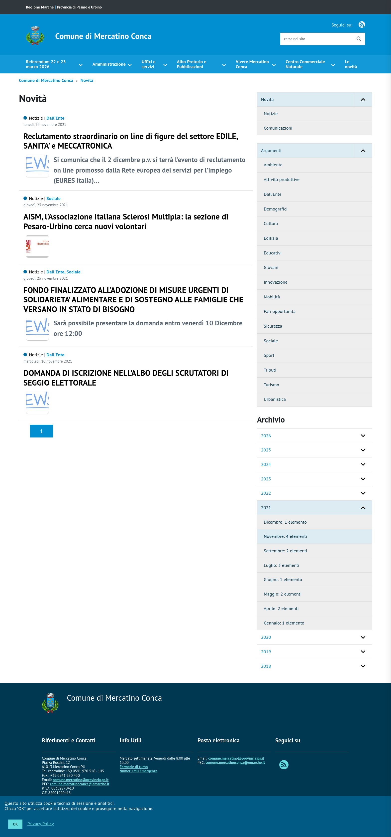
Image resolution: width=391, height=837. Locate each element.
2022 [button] (266, 493)
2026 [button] (266, 435)
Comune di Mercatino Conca (103, 36)
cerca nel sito (294, 39)
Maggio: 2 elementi (283, 594)
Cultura (271, 223)
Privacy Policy (40, 823)
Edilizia (271, 238)
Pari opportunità (280, 311)
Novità (87, 80)
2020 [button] (266, 637)
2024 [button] (266, 464)
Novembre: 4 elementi (285, 536)
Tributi (270, 370)
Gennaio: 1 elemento (284, 623)
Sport (269, 355)
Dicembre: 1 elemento (285, 522)
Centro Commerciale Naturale (305, 64)
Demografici (276, 209)
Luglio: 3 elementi (281, 565)
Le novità (351, 64)
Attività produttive (282, 179)
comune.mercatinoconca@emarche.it (79, 784)
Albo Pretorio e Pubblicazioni (191, 64)
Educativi (273, 253)
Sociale (271, 341)
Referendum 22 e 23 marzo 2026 (46, 64)
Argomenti (316, 151)
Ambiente (273, 165)
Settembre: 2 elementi (285, 551)
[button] (363, 99)
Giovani (271, 267)
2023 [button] (266, 479)
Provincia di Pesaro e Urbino (79, 7)
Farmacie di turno (134, 766)
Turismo (271, 385)
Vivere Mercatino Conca (252, 64)
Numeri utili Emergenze (138, 771)
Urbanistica (275, 399)
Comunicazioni (278, 128)
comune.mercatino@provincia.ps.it (80, 779)
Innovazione (276, 282)
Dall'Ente (273, 194)
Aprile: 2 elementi (281, 608)
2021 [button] (266, 507)
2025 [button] (266, 450)
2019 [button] (266, 651)
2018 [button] (266, 666)
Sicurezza (273, 326)
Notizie (271, 113)
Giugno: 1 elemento (283, 579)
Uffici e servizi (148, 64)
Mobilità (272, 297)
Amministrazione (109, 64)
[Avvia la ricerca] (359, 39)
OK (15, 824)
